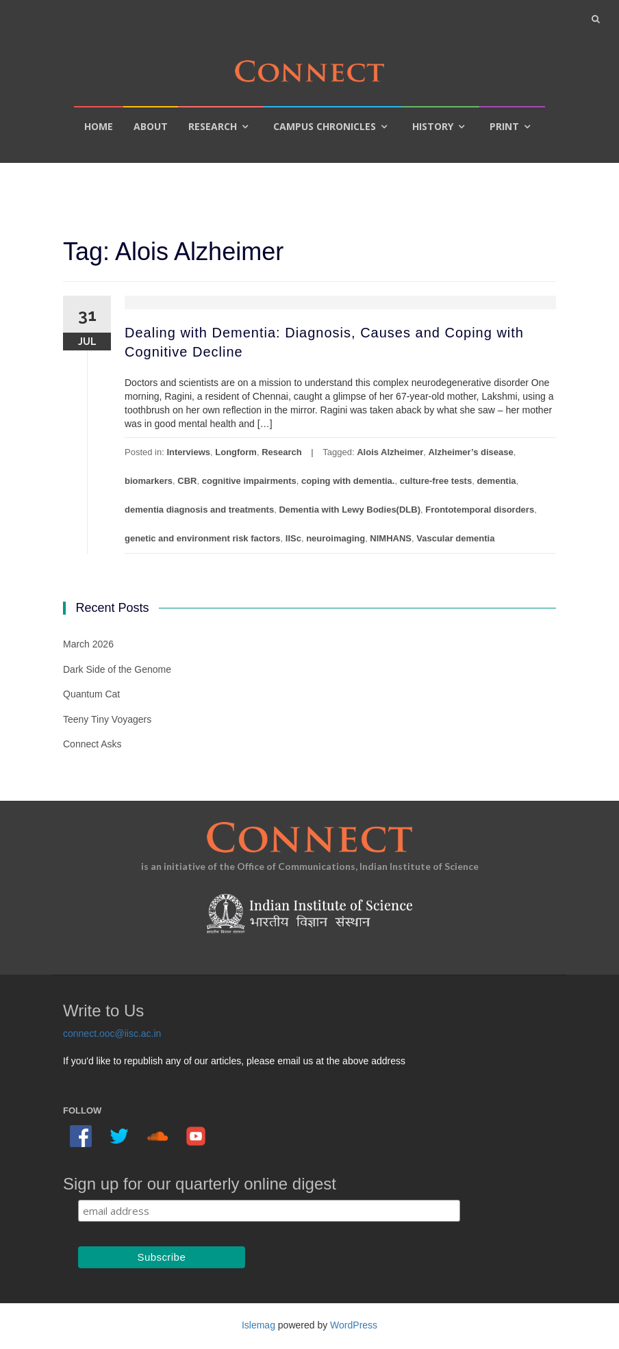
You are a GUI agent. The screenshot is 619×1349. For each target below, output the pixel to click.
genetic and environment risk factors (203, 538)
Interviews (188, 452)
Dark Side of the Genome (117, 669)
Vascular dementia (455, 538)
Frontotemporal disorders (479, 509)
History (432, 126)
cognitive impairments (249, 481)
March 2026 (88, 644)
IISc (293, 538)
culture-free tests (436, 481)
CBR (187, 481)
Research (212, 126)
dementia (496, 481)
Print (504, 126)
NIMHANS (391, 538)
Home (98, 126)
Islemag (258, 1325)
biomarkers (149, 481)
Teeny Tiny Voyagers (107, 719)
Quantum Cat (91, 694)
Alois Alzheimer (390, 452)
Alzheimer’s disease (470, 452)
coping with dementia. (348, 481)
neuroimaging (335, 538)
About (151, 126)
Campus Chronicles (324, 126)
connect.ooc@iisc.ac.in (112, 1033)
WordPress (353, 1325)
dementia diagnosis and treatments (199, 509)
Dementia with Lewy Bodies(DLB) (349, 509)
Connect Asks (92, 743)
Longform (236, 452)
